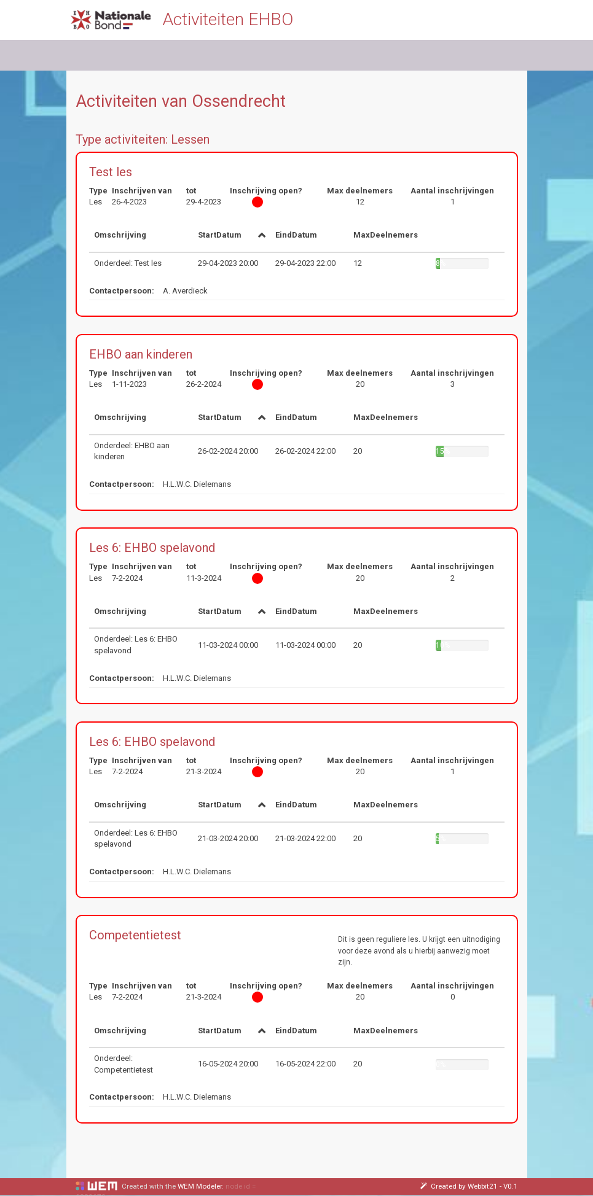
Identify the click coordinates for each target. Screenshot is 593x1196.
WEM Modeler (200, 1186)
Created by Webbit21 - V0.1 (469, 1186)
